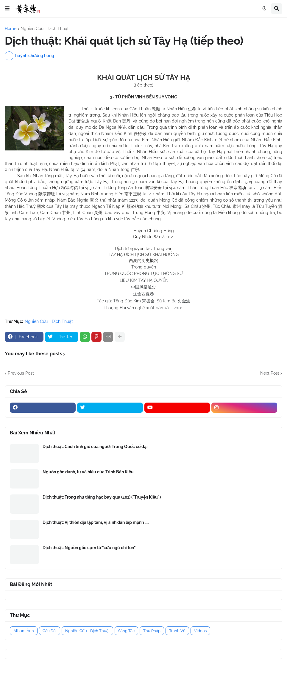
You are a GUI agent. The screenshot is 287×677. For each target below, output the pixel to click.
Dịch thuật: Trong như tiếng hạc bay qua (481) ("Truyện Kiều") (102, 497)
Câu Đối (50, 631)
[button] (7, 9)
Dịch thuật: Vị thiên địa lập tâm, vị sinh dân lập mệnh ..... (96, 522)
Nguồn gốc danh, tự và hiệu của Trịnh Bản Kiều (88, 471)
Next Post (269, 373)
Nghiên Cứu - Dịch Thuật (45, 28)
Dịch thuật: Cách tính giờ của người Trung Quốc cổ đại (95, 446)
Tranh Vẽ (177, 631)
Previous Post (21, 373)
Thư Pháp (151, 631)
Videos (200, 631)
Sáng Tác (126, 631)
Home (10, 28)
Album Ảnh (23, 631)
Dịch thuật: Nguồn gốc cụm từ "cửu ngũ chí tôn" (89, 547)
